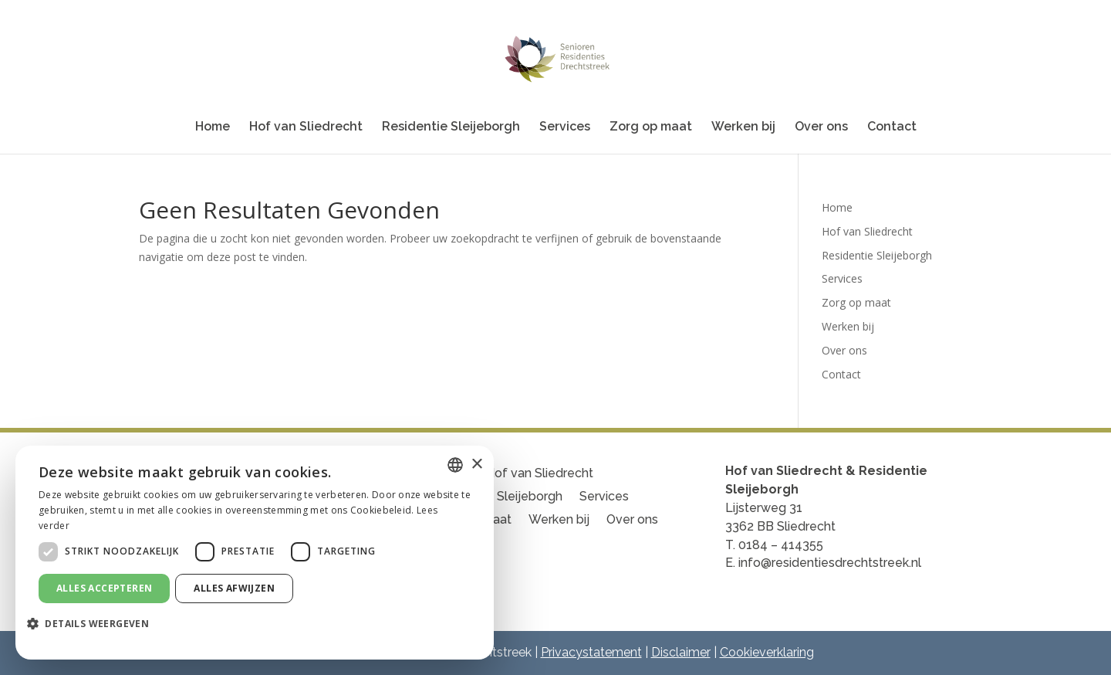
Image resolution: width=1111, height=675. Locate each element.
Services (564, 127)
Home (212, 127)
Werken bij (743, 127)
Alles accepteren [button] (104, 588)
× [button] (476, 464)
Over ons (821, 127)
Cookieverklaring (767, 652)
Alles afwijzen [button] (234, 588)
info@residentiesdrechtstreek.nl (829, 562)
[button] (94, 624)
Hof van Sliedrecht (306, 127)
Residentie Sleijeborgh (451, 127)
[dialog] (254, 553)
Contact (892, 127)
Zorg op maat (651, 127)
